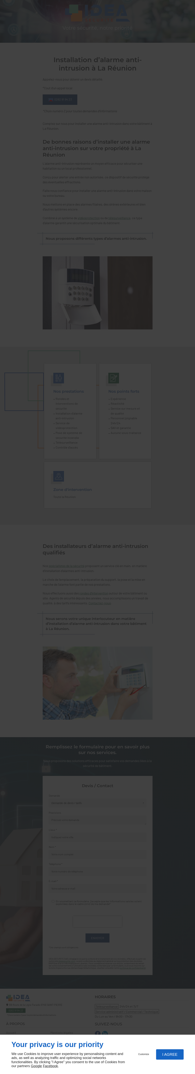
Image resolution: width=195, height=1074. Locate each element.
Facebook (50, 1066)
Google (36, 1066)
